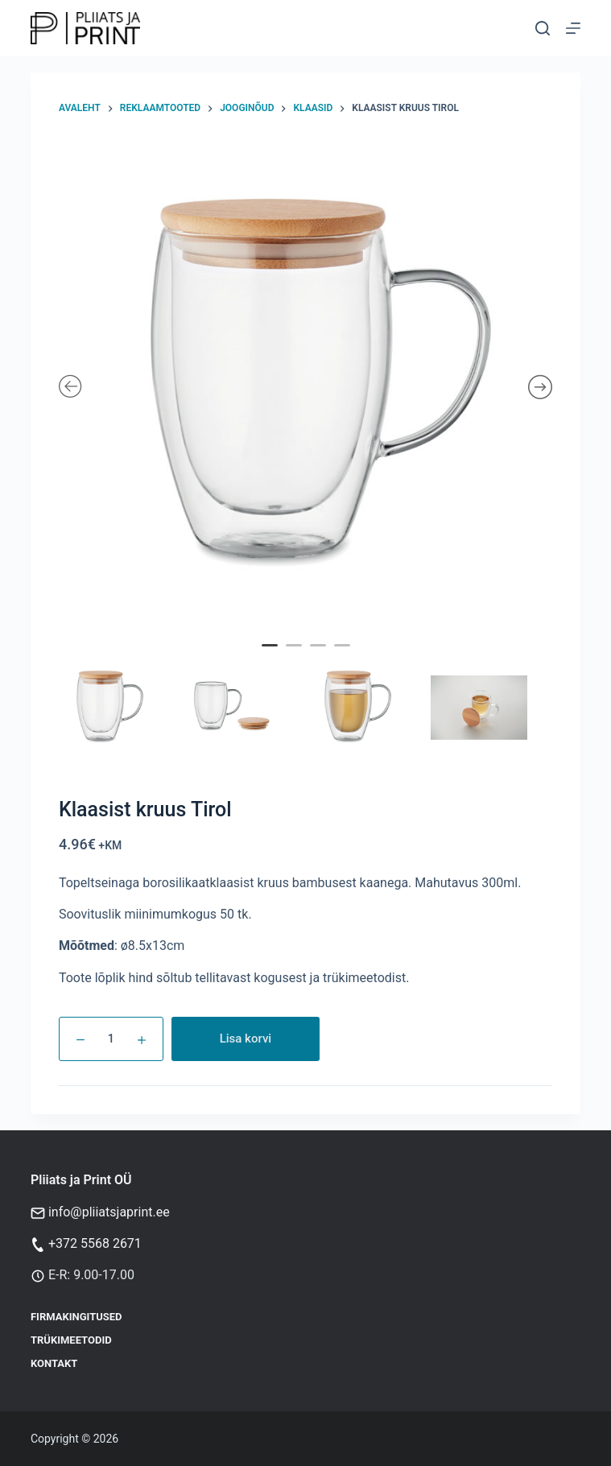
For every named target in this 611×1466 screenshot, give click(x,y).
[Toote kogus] (111, 1039)
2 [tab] (295, 656)
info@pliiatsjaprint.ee (109, 1212)
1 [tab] (271, 656)
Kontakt (54, 1363)
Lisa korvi (246, 1038)
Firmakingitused (76, 1317)
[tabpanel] (306, 388)
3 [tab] (320, 656)
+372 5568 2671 (95, 1243)
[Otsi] (542, 28)
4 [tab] (344, 656)
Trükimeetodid (71, 1340)
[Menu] (573, 28)
